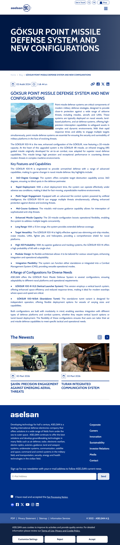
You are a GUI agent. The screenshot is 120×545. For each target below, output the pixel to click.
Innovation (95, 436)
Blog (21, 75)
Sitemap (43, 518)
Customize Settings (27, 539)
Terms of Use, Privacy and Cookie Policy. (60, 530)
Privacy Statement (27, 518)
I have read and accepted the (41, 497)
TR (94, 2)
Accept (92, 539)
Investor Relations (99, 448)
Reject (60, 539)
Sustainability (97, 442)
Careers (94, 430)
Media (93, 454)
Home (13, 75)
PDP (13, 518)
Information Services (60, 518)
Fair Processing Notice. (57, 497)
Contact (94, 460)
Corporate (95, 424)
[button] (99, 337)
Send (103, 476)
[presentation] (32, 486)
